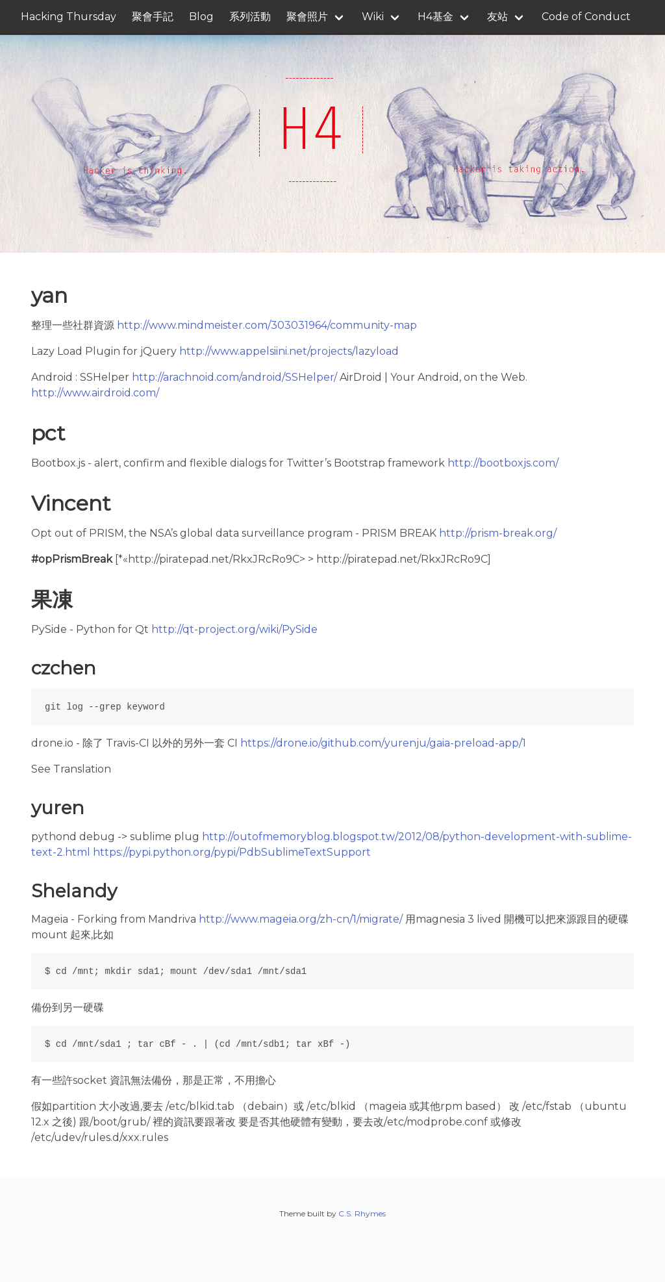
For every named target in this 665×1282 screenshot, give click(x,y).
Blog (201, 16)
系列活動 (250, 16)
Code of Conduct (586, 16)
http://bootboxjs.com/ (502, 463)
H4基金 (435, 16)
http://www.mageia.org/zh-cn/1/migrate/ (301, 919)
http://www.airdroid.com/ (95, 393)
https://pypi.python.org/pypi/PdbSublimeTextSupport (232, 852)
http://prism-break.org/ (498, 533)
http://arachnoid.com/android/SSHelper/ (234, 377)
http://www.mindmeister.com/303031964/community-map (267, 325)
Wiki (373, 16)
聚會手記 (152, 16)
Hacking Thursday (68, 16)
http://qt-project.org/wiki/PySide (234, 629)
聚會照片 (307, 16)
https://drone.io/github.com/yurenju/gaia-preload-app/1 (383, 743)
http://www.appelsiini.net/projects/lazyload (289, 351)
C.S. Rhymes (362, 1213)
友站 (497, 16)
